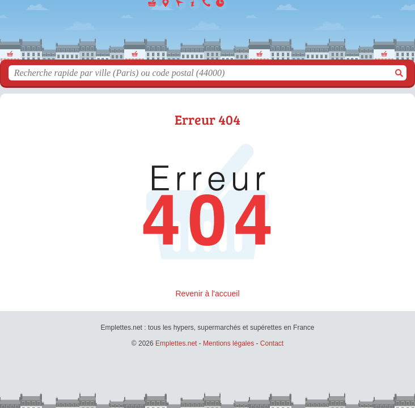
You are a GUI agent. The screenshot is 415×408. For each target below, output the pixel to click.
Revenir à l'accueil (207, 293)
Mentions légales (228, 343)
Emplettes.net (176, 343)
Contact (271, 343)
